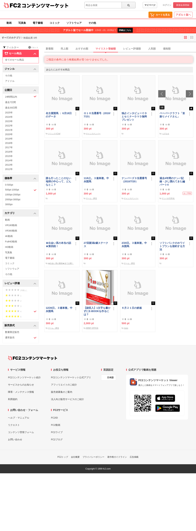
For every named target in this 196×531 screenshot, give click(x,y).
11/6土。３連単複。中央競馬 (96, 180)
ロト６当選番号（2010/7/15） (97, 115)
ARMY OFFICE (92, 328)
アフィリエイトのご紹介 (64, 384)
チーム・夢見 (91, 198)
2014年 (9, 160)
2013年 (9, 164)
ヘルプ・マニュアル (18, 417)
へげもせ (165, 134)
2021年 (9, 130)
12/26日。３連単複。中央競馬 (59, 309)
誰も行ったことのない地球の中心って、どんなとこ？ (58, 181)
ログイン (167, 5)
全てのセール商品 (14, 59)
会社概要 (75, 457)
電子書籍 (38, 22)
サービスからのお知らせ (21, 384)
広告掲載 (134, 457)
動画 (9, 22)
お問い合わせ (15, 439)
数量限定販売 (12, 332)
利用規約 (12, 399)
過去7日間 (10, 102)
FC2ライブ (57, 432)
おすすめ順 (81, 48)
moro (126, 328)
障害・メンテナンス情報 (21, 392)
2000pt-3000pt (12, 199)
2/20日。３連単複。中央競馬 (134, 244)
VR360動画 (11, 230)
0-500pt (9, 184)
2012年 (9, 169)
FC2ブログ (57, 439)
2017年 (9, 147)
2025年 (9, 112)
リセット (33, 47)
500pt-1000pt (20, 190)
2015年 (9, 156)
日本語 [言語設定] (110, 377)
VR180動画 (11, 225)
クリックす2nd (54, 134)
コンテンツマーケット (45, 5)
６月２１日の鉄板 (132, 307)
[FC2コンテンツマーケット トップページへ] (32, 357)
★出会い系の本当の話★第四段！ (58, 244)
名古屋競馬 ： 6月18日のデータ (59, 115)
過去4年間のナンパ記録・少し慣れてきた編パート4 (172, 181)
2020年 (9, 134)
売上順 (64, 48)
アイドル (10, 81)
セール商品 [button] (20, 53)
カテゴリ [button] (20, 213)
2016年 (9, 151)
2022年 (9, 125)
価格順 (167, 48)
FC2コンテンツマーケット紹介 (24, 377)
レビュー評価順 (132, 48)
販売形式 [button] (20, 325)
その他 (92, 22)
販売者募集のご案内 (61, 392)
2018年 (9, 143)
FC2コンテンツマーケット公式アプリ (71, 377)
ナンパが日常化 (168, 198)
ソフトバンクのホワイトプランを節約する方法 (172, 246)
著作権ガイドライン (117, 457)
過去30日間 (11, 107)
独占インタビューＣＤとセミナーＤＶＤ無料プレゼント (134, 116)
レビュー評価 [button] (20, 283)
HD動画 (9, 247)
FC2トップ (63, 457)
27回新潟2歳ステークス (96, 244)
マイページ (149, 5)
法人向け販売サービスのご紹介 (67, 399)
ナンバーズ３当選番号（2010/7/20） (134, 180)
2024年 (9, 117)
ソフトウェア (74, 22)
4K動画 (9, 236)
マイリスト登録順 (105, 48)
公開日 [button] (20, 90)
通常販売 (20, 337)
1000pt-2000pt (12, 194)
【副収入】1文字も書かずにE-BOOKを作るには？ (97, 311)
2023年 (9, 121)
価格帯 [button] (20, 178)
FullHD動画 (11, 241)
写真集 (22, 22)
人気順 (152, 48)
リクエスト (14, 425)
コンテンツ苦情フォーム (21, 432)
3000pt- (9, 204)
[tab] (120, 48)
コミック (55, 22)
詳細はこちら (125, 30)
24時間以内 (20, 96)
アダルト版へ (183, 14)
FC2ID (54, 417)
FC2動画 (55, 425)
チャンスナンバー (93, 134)
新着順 (49, 48)
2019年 (9, 138)
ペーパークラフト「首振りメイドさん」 (172, 115)
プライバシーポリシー (93, 457)
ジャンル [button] (20, 69)
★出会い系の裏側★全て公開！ (61, 263)
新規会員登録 (182, 5)
